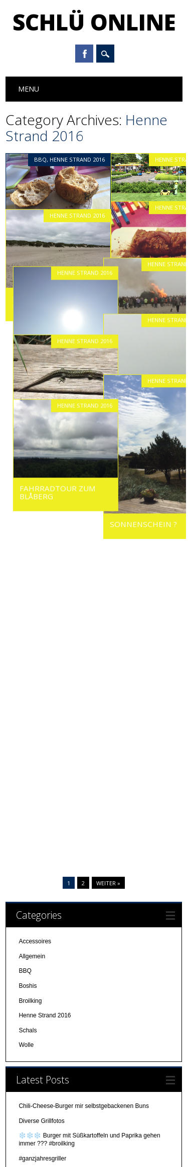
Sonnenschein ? (150, 499)
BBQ (40, 159)
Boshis (28, 540)
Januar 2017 (35, 942)
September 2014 (41, 1090)
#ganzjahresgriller (42, 713)
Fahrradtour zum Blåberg (50, 467)
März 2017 (33, 927)
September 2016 (41, 1001)
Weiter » (108, 437)
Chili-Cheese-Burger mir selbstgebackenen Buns (83, 661)
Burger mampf (38, 757)
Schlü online (94, 22)
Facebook (84, 54)
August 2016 (35, 1016)
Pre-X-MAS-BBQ (41, 728)
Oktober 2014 (37, 1075)
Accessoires (35, 496)
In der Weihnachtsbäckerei (54, 743)
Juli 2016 (31, 1031)
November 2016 (40, 972)
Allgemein (32, 510)
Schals (28, 585)
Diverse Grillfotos (41, 675)
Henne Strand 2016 (77, 159)
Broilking (30, 555)
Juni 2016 (32, 1046)
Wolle (26, 600)
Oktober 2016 (37, 987)
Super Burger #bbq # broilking (58, 772)
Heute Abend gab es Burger (56, 787)
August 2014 (35, 1105)
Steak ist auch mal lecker (53, 802)
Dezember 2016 (40, 957)
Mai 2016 (31, 1061)
